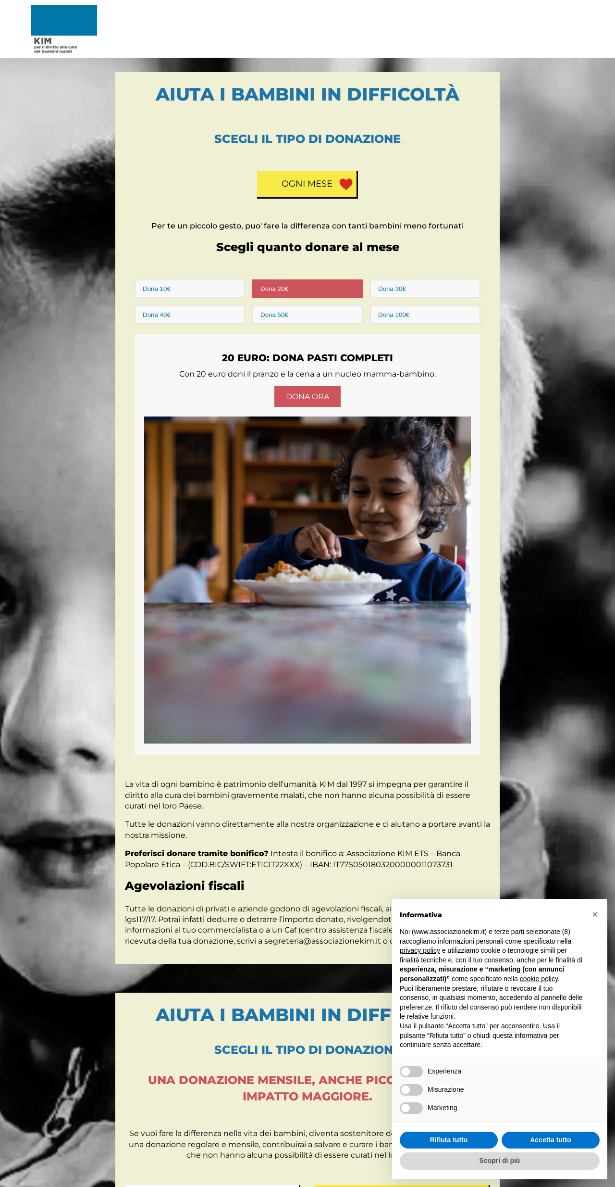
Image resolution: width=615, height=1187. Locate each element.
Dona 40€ (157, 314)
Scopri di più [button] (500, 1160)
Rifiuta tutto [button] (449, 1140)
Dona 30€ (392, 288)
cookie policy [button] (539, 979)
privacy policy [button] (420, 950)
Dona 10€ (157, 288)
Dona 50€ (274, 314)
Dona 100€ (393, 314)
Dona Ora (307, 396)
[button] (595, 914)
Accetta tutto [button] (550, 1140)
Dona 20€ (274, 288)
